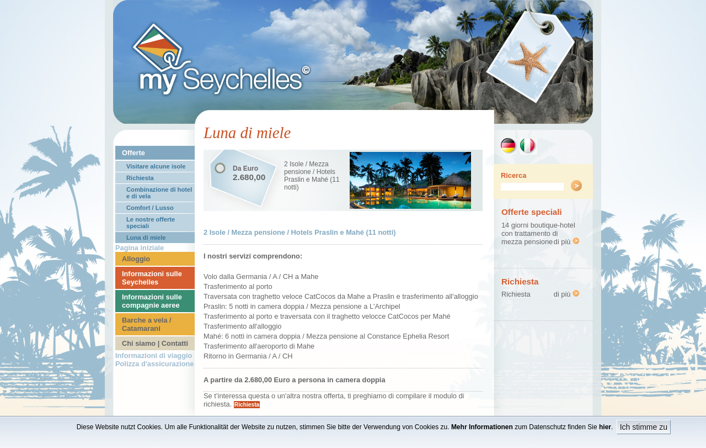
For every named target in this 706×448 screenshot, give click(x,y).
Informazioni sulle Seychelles (152, 278)
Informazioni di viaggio (153, 355)
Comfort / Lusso (150, 207)
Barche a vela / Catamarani (147, 324)
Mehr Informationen (482, 427)
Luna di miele (146, 237)
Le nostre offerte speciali (150, 222)
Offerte (133, 153)
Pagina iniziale (139, 248)
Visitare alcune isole (155, 166)
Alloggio (136, 259)
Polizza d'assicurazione (154, 364)
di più (566, 242)
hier (605, 427)
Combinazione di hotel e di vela (159, 192)
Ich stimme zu (643, 427)
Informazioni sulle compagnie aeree (152, 301)
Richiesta (140, 178)
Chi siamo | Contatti (155, 343)
